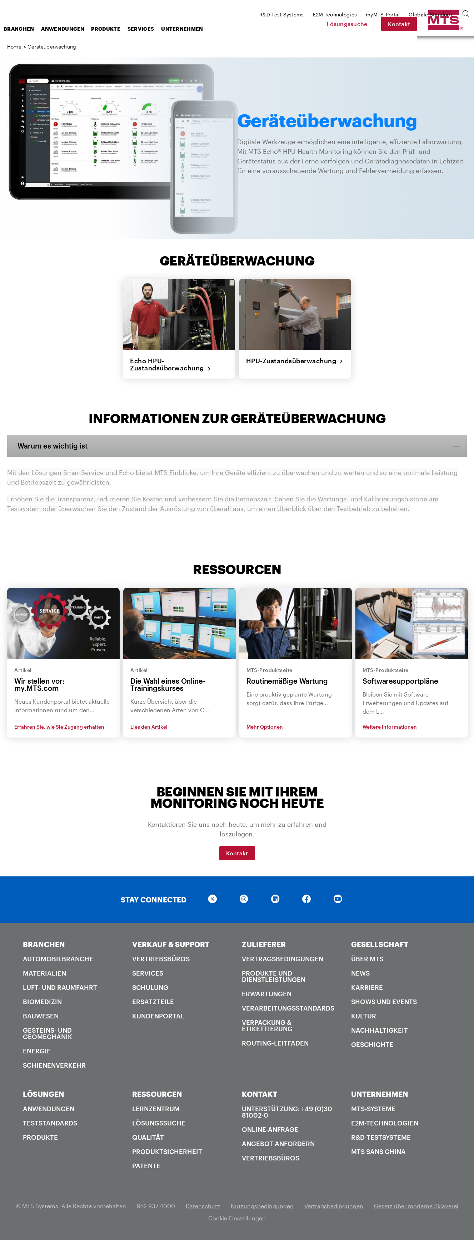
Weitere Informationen (390, 727)
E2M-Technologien (384, 1123)
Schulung (150, 987)
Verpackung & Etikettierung (267, 1025)
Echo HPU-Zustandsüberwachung (170, 364)
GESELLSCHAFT (379, 944)
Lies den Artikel (149, 727)
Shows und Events (384, 1001)
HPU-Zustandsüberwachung (294, 360)
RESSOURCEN (157, 1093)
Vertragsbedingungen (282, 958)
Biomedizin (42, 1001)
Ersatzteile (153, 1001)
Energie (37, 1050)
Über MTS (367, 958)
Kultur (363, 1015)
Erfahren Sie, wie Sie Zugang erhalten (59, 727)
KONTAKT (259, 1093)
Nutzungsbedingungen (262, 1205)
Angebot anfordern (278, 1143)
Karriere (367, 987)
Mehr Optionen (264, 727)
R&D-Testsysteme (381, 1137)
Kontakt (449, 23)
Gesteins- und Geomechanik (47, 1033)
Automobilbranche (58, 958)
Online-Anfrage (270, 1129)
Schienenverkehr (54, 1065)
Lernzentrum (156, 1108)
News (360, 973)
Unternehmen (239, 29)
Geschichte (372, 1044)
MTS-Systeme (373, 1108)
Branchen (76, 29)
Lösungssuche (396, 23)
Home (14, 47)
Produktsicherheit (167, 1151)
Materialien (44, 973)
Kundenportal (158, 1015)
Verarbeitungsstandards (288, 1008)
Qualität (148, 1137)
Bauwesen (41, 1015)
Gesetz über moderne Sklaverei (416, 1205)
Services (198, 29)
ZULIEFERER (264, 944)
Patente (146, 1165)
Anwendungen (119, 29)
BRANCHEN (44, 944)
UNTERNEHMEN (379, 1093)
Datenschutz (203, 1205)
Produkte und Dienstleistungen (273, 976)
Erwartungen (266, 993)
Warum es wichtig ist (53, 445)
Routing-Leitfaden (275, 1043)
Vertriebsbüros (161, 958)
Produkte (162, 29)
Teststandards (50, 1123)
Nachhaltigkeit (379, 1030)
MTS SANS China (378, 1151)
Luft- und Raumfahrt (60, 987)
